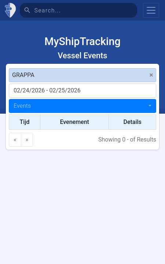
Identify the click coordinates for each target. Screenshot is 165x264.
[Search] (85, 10)
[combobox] (82, 106)
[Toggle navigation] (151, 10)
